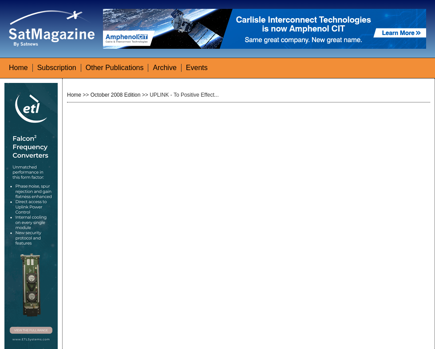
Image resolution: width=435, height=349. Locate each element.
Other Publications (115, 67)
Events (197, 67)
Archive (164, 67)
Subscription (56, 67)
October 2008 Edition (116, 95)
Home (18, 67)
